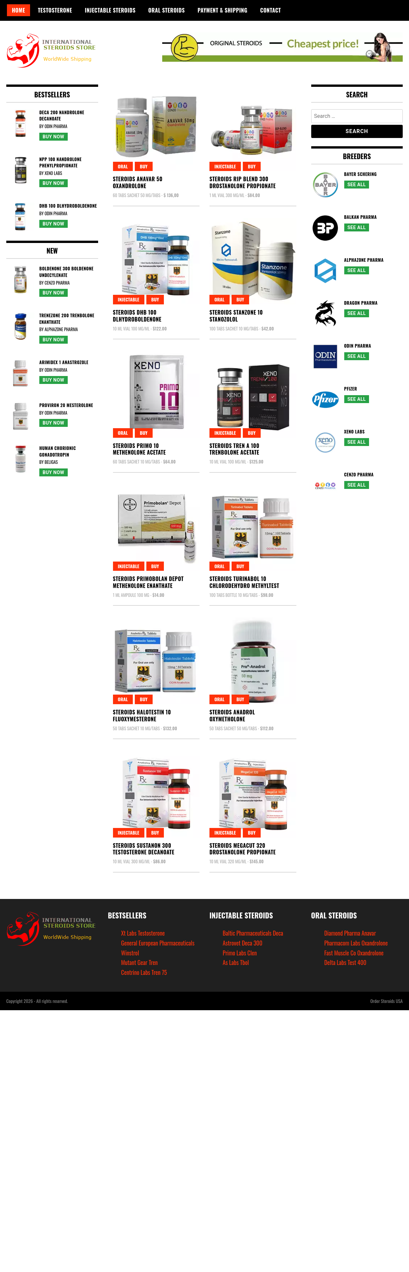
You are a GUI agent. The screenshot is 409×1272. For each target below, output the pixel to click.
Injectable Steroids (110, 10)
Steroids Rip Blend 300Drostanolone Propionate (242, 182)
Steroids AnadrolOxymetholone (232, 715)
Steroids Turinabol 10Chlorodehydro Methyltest (244, 582)
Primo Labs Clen (240, 952)
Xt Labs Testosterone (143, 933)
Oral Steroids (166, 10)
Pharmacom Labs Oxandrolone (356, 943)
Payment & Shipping (222, 10)
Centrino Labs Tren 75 (144, 972)
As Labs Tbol (236, 962)
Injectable (225, 166)
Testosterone (55, 10)
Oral (123, 166)
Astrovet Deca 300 (243, 943)
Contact (270, 10)
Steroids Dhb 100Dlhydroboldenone (137, 315)
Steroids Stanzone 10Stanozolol (236, 315)
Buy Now (53, 136)
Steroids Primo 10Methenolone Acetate (139, 449)
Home (18, 10)
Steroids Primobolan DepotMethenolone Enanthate (148, 582)
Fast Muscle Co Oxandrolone (354, 952)
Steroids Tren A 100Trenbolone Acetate (234, 449)
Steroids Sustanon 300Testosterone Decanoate (143, 849)
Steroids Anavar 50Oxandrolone (138, 182)
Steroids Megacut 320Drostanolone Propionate (242, 849)
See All (357, 184)
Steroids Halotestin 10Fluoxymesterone (142, 715)
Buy (143, 166)
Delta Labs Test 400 (345, 962)
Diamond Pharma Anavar (350, 933)
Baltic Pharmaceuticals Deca (253, 933)
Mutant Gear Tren (139, 962)
